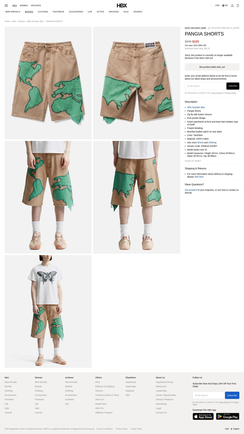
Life (6, 404)
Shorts (200, 142)
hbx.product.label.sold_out (212, 67)
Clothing (212, 142)
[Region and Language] (230, 429)
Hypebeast (131, 382)
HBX (128, 395)
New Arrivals (11, 382)
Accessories (10, 395)
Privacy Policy (230, 93)
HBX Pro (99, 408)
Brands (22, 21)
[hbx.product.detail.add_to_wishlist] (223, 29)
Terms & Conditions (104, 429)
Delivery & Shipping (104, 386)
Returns (99, 390)
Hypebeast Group (164, 382)
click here (198, 177)
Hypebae (130, 390)
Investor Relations (164, 399)
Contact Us (161, 412)
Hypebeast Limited (17, 429)
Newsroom (161, 386)
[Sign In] (232, 5)
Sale (7, 408)
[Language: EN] (225, 5)
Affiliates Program (104, 412)
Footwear (9, 399)
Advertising (161, 404)
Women (24, 6)
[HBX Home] (122, 5)
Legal (158, 408)
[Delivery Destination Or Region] (214, 5)
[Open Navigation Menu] (6, 5)
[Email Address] (205, 86)
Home (7, 21)
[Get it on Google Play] (227, 416)
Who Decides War (35, 21)
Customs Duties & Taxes (107, 395)
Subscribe (233, 86)
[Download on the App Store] (203, 416)
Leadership (161, 390)
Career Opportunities (166, 395)
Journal (8, 412)
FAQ (97, 382)
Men (14, 6)
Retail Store (101, 404)
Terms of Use (216, 93)
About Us (99, 399)
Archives (36, 6)
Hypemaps (131, 386)
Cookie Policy (136, 429)
